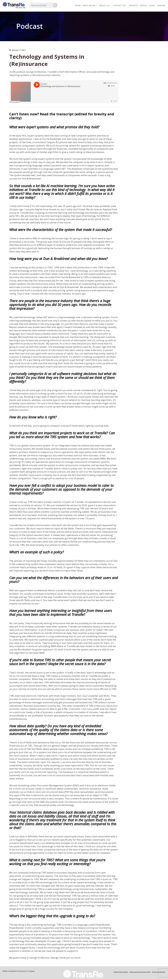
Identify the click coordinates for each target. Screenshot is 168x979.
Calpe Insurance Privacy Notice (140, 972)
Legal (152, 5)
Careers (161, 5)
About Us (105, 5)
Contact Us (120, 5)
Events (143, 5)
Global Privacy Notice (121, 972)
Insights (133, 5)
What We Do (90, 5)
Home (78, 5)
